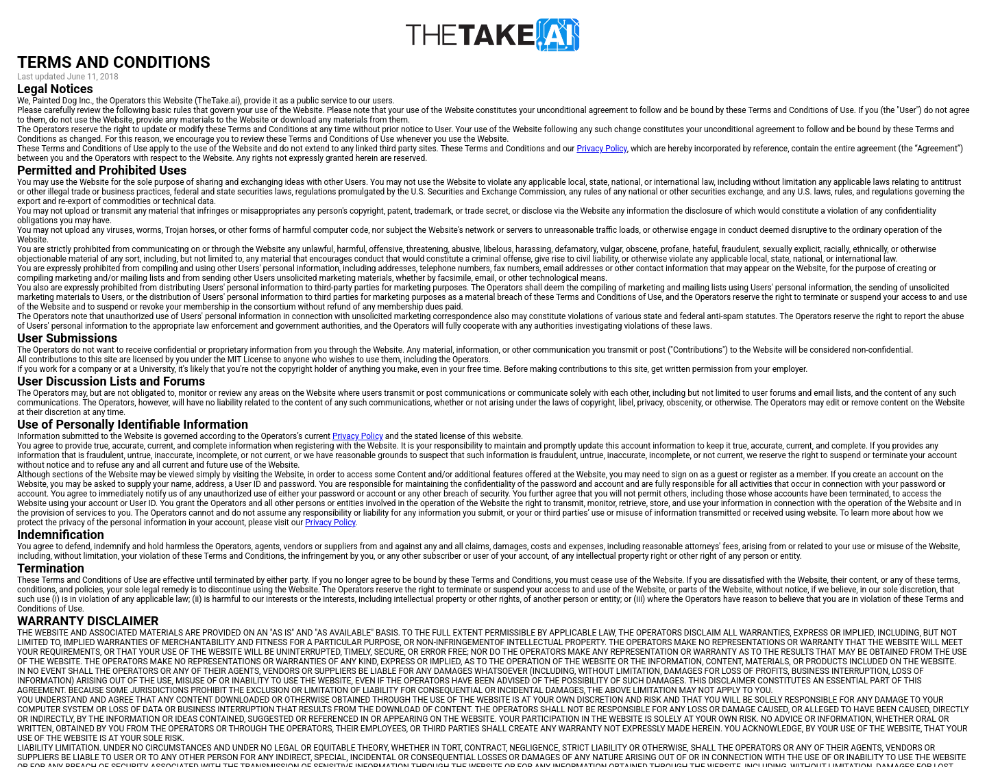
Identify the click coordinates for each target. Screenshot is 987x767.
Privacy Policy (601, 148)
